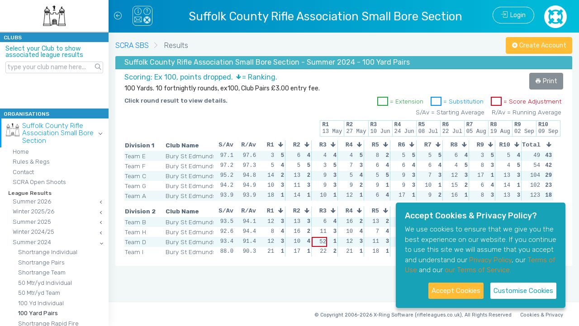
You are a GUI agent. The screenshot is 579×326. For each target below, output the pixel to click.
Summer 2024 (32, 242)
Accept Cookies (456, 291)
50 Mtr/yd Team (39, 292)
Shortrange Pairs (41, 262)
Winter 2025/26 (33, 211)
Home (21, 151)
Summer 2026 (32, 201)
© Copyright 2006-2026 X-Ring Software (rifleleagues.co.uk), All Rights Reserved (413, 315)
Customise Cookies (523, 291)
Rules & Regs (31, 161)
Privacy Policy (490, 260)
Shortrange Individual (47, 252)
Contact (23, 172)
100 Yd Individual (41, 303)
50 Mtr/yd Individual (45, 282)
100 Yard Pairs (38, 313)
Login (513, 15)
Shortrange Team (42, 272)
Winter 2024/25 (33, 231)
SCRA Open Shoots (39, 182)
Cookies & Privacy (541, 315)
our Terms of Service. (478, 270)
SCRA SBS (132, 45)
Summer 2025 (32, 221)
